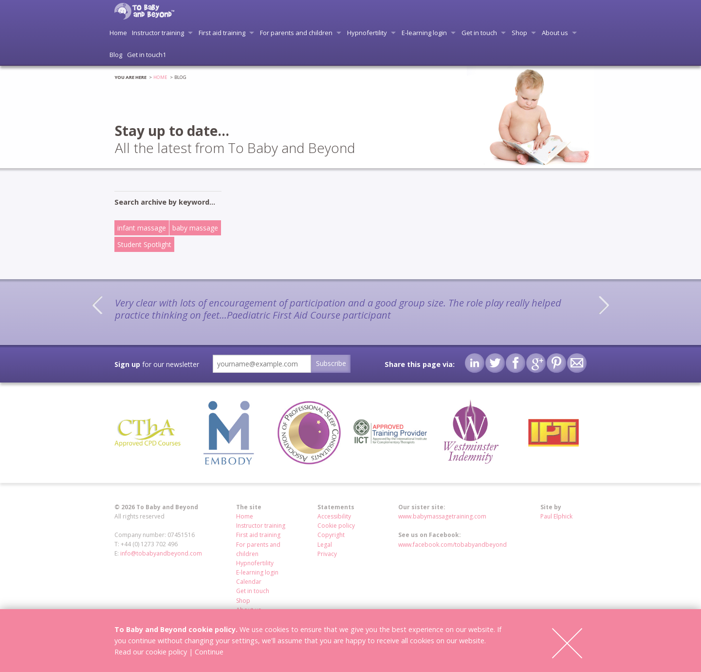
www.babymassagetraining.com (442, 516)
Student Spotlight (144, 244)
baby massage (195, 227)
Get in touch (479, 32)
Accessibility (334, 516)
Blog (116, 54)
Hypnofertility (367, 32)
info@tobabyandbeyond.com (161, 553)
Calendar (248, 581)
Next (603, 305)
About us (555, 32)
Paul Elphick (556, 516)
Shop (519, 32)
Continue (209, 651)
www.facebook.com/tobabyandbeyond (452, 544)
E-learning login (424, 32)
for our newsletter (156, 364)
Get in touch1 (146, 54)
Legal (324, 544)
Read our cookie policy (150, 651)
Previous (97, 305)
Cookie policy (336, 525)
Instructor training (158, 32)
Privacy (327, 554)
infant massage (141, 227)
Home (118, 32)
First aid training (222, 32)
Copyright (331, 535)
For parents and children (296, 32)
